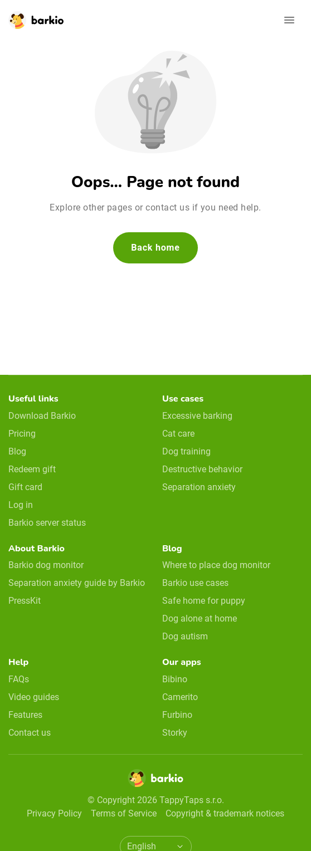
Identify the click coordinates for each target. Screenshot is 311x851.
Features (25, 715)
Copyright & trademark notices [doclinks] (225, 813)
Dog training (186, 451)
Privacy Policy (54, 813)
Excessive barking (197, 415)
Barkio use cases (195, 583)
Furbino (177, 715)
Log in (20, 505)
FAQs (18, 679)
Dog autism (185, 636)
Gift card (25, 487)
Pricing (22, 433)
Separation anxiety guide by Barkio (76, 583)
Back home (155, 247)
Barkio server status (47, 522)
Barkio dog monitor (46, 565)
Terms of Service (124, 813)
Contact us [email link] (29, 732)
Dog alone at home (199, 618)
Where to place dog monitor (216, 565)
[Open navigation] (289, 20)
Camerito (180, 697)
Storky (174, 732)
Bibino (174, 679)
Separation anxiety (199, 487)
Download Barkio (42, 415)
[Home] (155, 781)
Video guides (33, 697)
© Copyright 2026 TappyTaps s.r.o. (156, 800)
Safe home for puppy (203, 600)
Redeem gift (32, 469)
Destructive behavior (202, 469)
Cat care (178, 433)
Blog (17, 451)
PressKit (24, 600)
